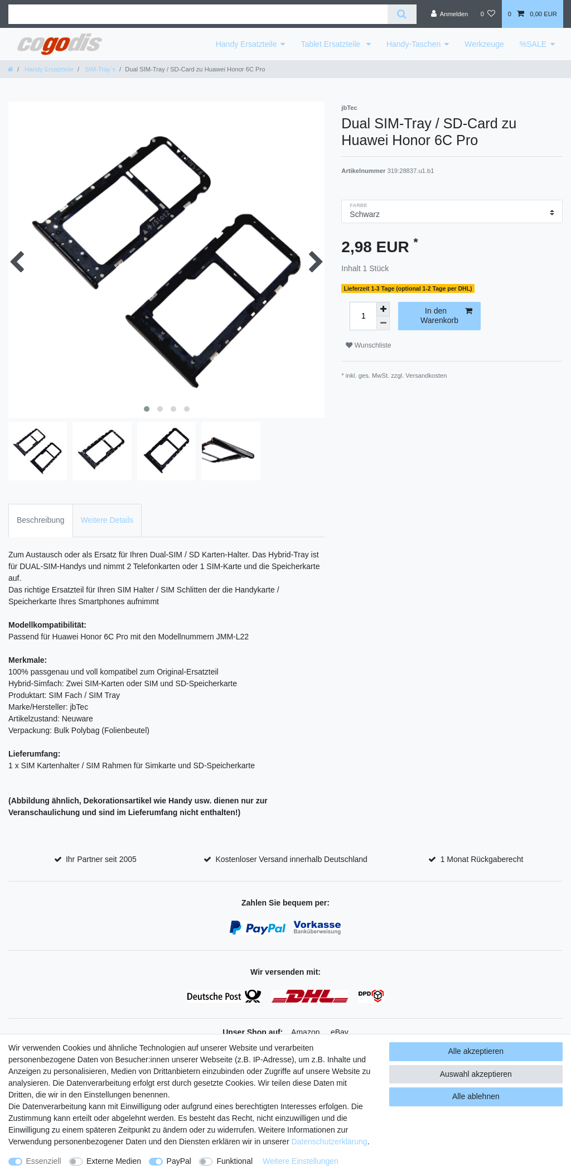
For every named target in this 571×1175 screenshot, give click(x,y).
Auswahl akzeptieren (476, 1074)
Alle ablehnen (476, 1096)
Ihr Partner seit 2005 (101, 859)
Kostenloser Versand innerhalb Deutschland (291, 859)
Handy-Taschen (413, 44)
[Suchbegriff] (198, 14)
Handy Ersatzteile (246, 44)
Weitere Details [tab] (107, 520)
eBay (340, 1032)
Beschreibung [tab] (41, 520)
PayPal (179, 1161)
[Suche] (402, 14)
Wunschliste (368, 345)
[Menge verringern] (383, 323)
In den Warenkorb (446, 315)
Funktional (234, 1161)
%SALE (533, 44)
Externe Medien (113, 1161)
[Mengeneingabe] (363, 316)
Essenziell (43, 1161)
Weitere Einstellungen (300, 1161)
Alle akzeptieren (476, 1051)
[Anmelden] (450, 14)
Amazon (305, 1032)
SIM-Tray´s (99, 69)
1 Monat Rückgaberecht (482, 859)
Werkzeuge (484, 44)
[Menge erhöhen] (383, 309)
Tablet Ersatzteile (331, 44)
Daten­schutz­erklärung (329, 1141)
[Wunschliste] (487, 14)
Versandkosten (426, 375)
